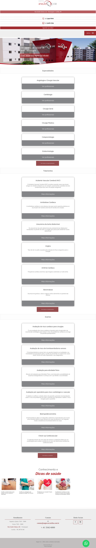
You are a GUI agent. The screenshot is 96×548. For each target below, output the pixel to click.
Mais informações (48, 194)
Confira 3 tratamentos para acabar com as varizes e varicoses (7, 493)
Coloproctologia (48, 137)
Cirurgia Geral (48, 109)
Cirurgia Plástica (48, 123)
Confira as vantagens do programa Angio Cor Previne (26, 492)
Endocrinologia (48, 151)
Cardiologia (48, 95)
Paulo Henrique (48, 546)
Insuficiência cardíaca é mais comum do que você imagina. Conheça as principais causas (62, 493)
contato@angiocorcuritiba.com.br (48, 523)
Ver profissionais (48, 86)
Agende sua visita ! (48, 28)
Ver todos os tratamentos (47, 309)
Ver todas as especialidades (47, 163)
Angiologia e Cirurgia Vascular (48, 80)
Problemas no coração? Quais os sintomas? (44, 492)
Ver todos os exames (47, 455)
